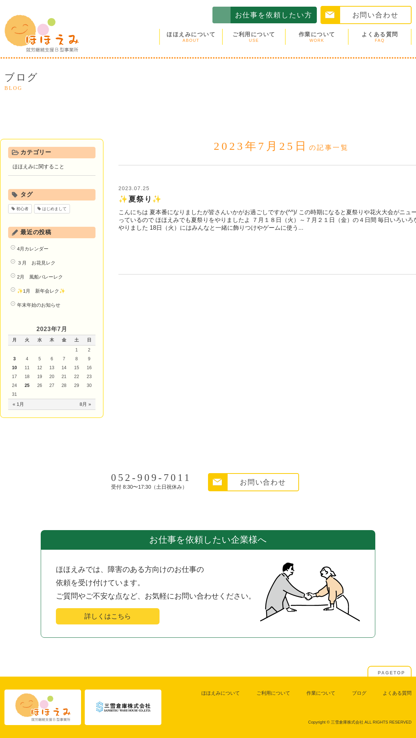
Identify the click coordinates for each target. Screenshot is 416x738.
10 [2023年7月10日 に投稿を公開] (14, 367)
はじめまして (54, 208)
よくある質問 (380, 37)
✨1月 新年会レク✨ (41, 291)
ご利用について (254, 37)
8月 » (85, 404)
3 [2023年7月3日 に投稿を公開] (14, 358)
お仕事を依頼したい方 (273, 15)
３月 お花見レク (36, 263)
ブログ (359, 693)
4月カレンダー (32, 249)
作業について (317, 37)
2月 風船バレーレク (40, 277)
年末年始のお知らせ (38, 305)
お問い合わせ (375, 15)
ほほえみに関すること (38, 166)
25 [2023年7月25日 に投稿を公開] (26, 385)
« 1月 (18, 404)
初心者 (22, 208)
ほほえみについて (191, 37)
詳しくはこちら (107, 616)
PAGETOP (391, 672)
